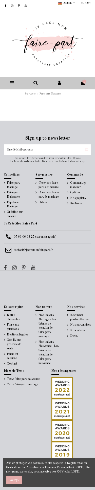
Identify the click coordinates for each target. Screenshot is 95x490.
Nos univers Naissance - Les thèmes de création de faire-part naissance (49, 353)
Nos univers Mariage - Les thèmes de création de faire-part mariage (47, 326)
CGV (60, 471)
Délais (43, 202)
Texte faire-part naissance (23, 379)
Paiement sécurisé (12, 356)
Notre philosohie (13, 317)
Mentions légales (17, 334)
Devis (74, 335)
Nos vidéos (77, 330)
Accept (14, 480)
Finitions (76, 203)
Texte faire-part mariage (22, 384)
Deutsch (67, 3)
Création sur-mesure (15, 214)
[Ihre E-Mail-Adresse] (43, 149)
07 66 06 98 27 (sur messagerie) (35, 236)
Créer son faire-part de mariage (49, 194)
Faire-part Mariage (13, 185)
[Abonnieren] (86, 149)
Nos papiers (78, 198)
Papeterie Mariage (12, 204)
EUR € (86, 3)
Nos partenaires (80, 324)
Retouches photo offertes (79, 317)
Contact (12, 363)
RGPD (74, 471)
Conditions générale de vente (14, 344)
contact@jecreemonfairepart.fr (33, 250)
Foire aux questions (13, 327)
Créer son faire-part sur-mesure (49, 185)
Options (75, 192)
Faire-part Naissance (13, 194)
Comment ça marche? (78, 185)
